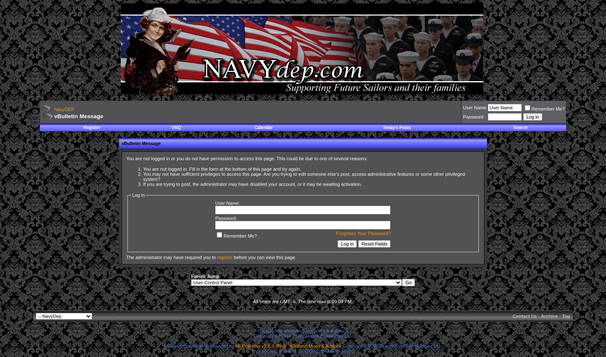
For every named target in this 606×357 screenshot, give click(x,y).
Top (566, 316)
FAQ (176, 127)
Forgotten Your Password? (363, 233)
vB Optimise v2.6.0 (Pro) (261, 346)
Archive (549, 316)
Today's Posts (397, 127)
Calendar (264, 127)
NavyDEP (64, 109)
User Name (474, 107)
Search (521, 127)
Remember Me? (545, 108)
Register (92, 127)
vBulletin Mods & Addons (315, 346)
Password (473, 116)
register (225, 257)
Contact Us (525, 316)
